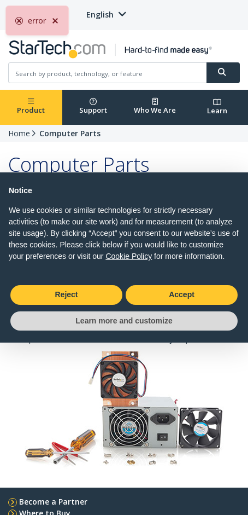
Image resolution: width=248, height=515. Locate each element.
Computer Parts (70, 133)
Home (19, 133)
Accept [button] (181, 294)
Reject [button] (66, 294)
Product (31, 106)
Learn (217, 107)
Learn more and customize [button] (123, 320)
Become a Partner (53, 501)
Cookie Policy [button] (128, 256)
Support (93, 106)
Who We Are (155, 106)
